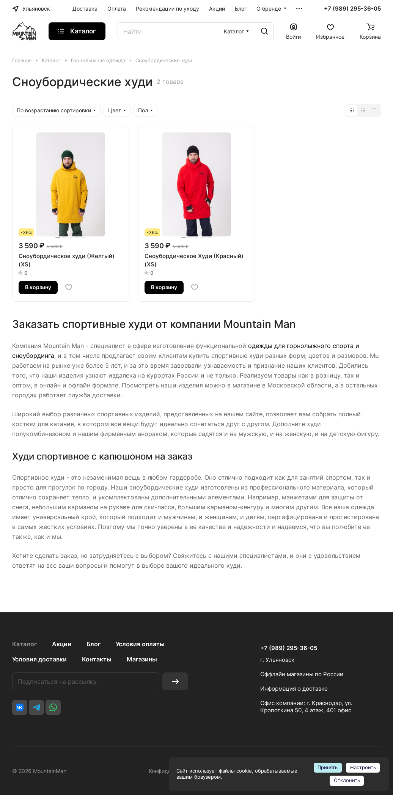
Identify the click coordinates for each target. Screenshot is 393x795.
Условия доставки (39, 659)
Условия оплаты (140, 644)
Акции (61, 644)
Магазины (142, 659)
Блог (93, 644)
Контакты (97, 659)
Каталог (24, 644)
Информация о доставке (294, 688)
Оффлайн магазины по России (301, 674)
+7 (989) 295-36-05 (352, 8)
